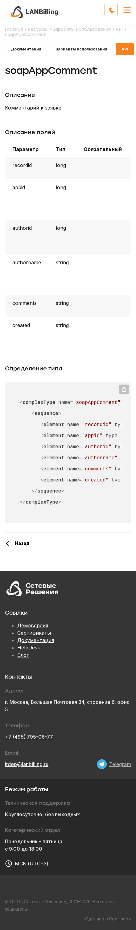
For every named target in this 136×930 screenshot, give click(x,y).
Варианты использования (81, 49)
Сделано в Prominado (108, 918)
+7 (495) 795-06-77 (29, 737)
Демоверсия (32, 625)
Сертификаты (34, 633)
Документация (26, 49)
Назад (22, 543)
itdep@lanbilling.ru (26, 764)
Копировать (124, 389)
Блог (23, 655)
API (125, 49)
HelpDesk (28, 648)
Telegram (120, 764)
